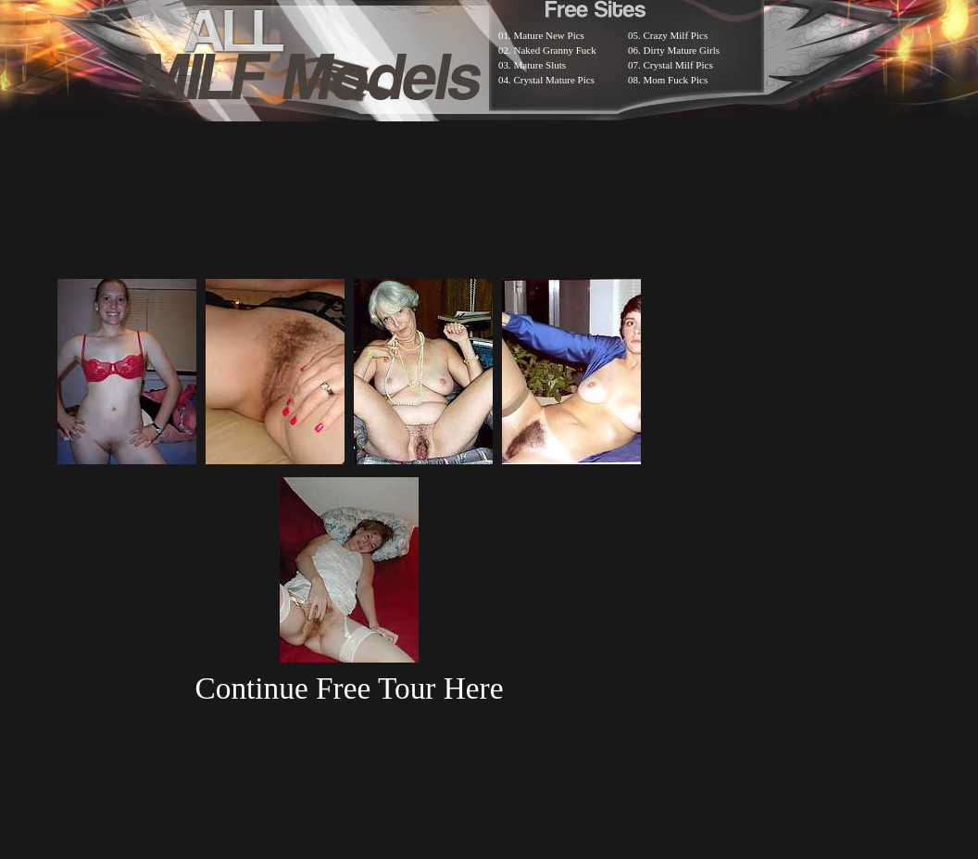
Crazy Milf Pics (676, 35)
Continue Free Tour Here (348, 688)
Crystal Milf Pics (678, 64)
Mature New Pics (549, 35)
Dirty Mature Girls (682, 50)
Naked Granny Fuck (555, 50)
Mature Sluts (540, 64)
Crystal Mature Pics (554, 79)
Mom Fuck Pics (676, 79)
